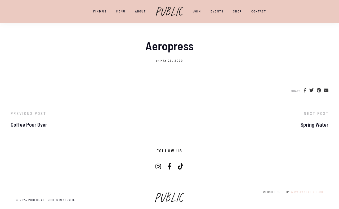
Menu (121, 11)
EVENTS (217, 11)
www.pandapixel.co (307, 192)
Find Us (100, 11)
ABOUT (140, 11)
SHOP (237, 11)
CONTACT (258, 11)
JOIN (197, 11)
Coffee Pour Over (29, 124)
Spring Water (314, 124)
